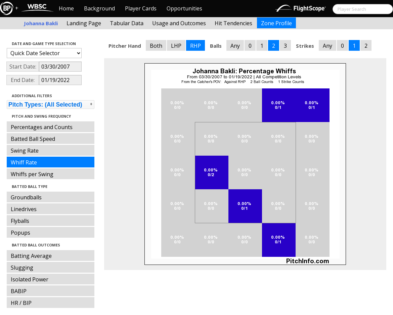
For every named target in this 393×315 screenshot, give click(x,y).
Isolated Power (29, 279)
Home (66, 8)
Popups (20, 232)
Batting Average (31, 256)
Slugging (22, 267)
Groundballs (26, 197)
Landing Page (84, 23)
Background (99, 8)
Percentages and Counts (42, 127)
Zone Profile (276, 23)
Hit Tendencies (233, 23)
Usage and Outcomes (179, 23)
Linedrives (24, 209)
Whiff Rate (24, 162)
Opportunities (184, 8)
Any (235, 45)
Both (156, 45)
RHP (195, 45)
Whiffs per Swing (32, 174)
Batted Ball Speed (33, 139)
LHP (176, 45)
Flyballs (20, 221)
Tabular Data (126, 23)
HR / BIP (21, 303)
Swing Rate (25, 150)
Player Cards (141, 8)
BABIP (19, 291)
